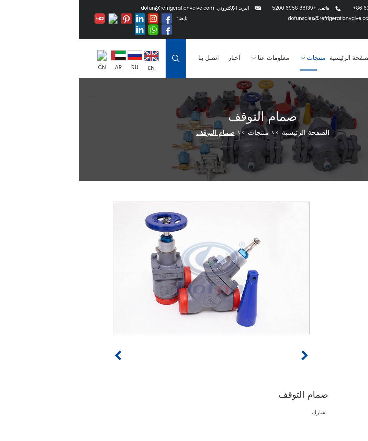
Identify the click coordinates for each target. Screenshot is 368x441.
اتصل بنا (130, 58)
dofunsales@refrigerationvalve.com (251, 18)
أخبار (155, 58)
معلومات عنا (191, 58)
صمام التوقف (184, 117)
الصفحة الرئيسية (272, 58)
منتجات (234, 58)
